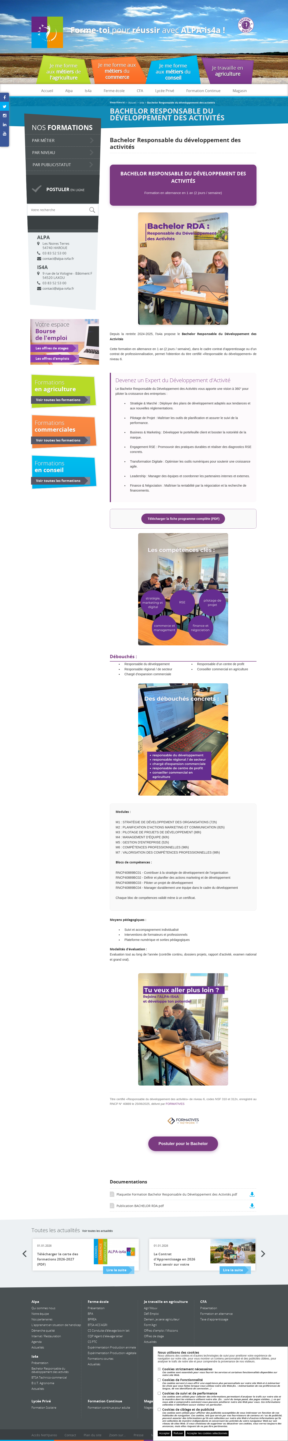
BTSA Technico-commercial (49, 1377)
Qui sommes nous (43, 1308)
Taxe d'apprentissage (214, 1319)
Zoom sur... (117, 1435)
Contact (70, 1435)
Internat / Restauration (46, 1336)
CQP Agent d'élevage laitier (105, 1336)
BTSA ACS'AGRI (97, 1325)
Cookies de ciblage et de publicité (222, 1418)
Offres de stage (154, 1336)
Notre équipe (40, 1314)
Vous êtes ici (117, 102)
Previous (24, 1254)
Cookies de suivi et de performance (222, 1399)
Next (263, 1254)
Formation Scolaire (44, 1408)
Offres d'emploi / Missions (161, 1330)
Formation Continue (203, 90)
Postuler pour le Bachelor (183, 1143)
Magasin (240, 90)
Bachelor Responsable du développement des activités (50, 1370)
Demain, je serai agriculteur (162, 1319)
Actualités (38, 1347)
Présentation (40, 1363)
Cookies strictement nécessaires (222, 1372)
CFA (140, 90)
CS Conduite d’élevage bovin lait (108, 1330)
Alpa (69, 90)
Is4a (88, 90)
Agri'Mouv (150, 1308)
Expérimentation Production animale (112, 1347)
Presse (139, 1435)
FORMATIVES (175, 1104)
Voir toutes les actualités (97, 1231)
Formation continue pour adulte (109, 1408)
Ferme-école (114, 90)
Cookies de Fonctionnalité (222, 1384)
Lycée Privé (164, 90)
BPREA (92, 1319)
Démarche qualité (43, 1330)
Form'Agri (150, 1325)
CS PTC (92, 1342)
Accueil (47, 90)
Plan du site (92, 1435)
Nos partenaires (42, 1319)
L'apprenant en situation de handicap (56, 1325)
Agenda (37, 1342)
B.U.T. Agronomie (43, 1383)
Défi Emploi (151, 1314)
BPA (90, 1314)
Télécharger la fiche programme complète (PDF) (183, 519)
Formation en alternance (216, 1314)
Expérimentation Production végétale (112, 1353)
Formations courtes (100, 1359)
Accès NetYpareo (44, 1435)
